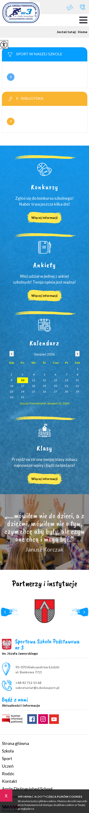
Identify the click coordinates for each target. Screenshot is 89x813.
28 (66, 391)
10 (22, 380)
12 (44, 380)
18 (33, 386)
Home (82, 32)
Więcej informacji (10, 77)
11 (33, 380)
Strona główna (15, 743)
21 (66, 386)
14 (66, 380)
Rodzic (8, 773)
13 (55, 380)
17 (22, 386)
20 (55, 386)
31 (22, 397)
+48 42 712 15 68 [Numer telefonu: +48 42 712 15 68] (28, 683)
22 (77, 386)
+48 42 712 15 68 (82, 7)
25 (33, 391)
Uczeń (8, 766)
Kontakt (9, 781)
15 (77, 380)
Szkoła (8, 750)
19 (44, 386)
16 (11, 386)
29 (77, 391)
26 (44, 391)
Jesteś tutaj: (67, 32)
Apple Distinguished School (27, 788)
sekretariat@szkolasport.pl (70, 7)
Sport (7, 758)
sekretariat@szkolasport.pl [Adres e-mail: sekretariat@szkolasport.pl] (37, 688)
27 (55, 391)
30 (11, 397)
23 (11, 391)
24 (22, 391)
